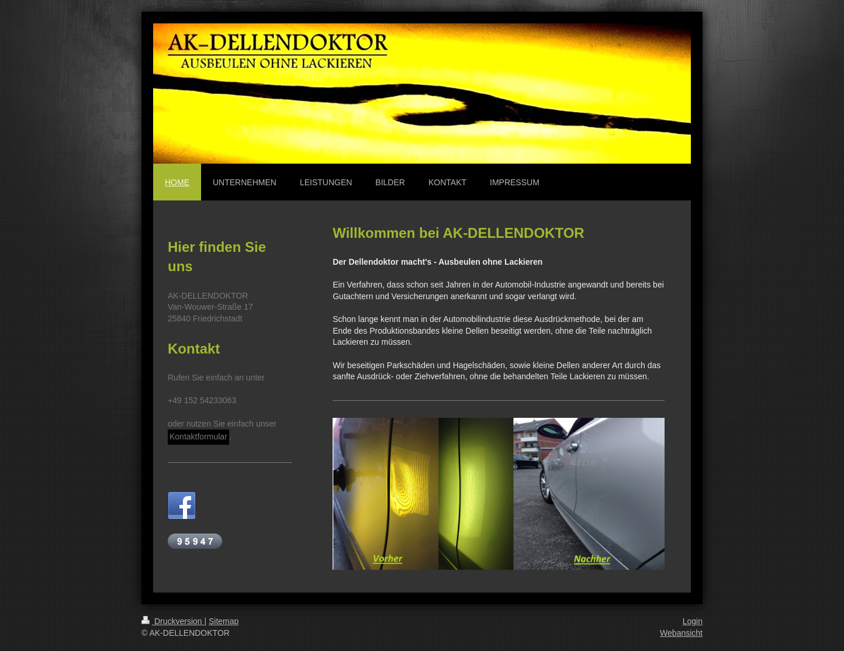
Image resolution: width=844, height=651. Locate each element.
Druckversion (172, 621)
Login (693, 621)
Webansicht (681, 633)
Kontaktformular (198, 436)
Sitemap (223, 621)
